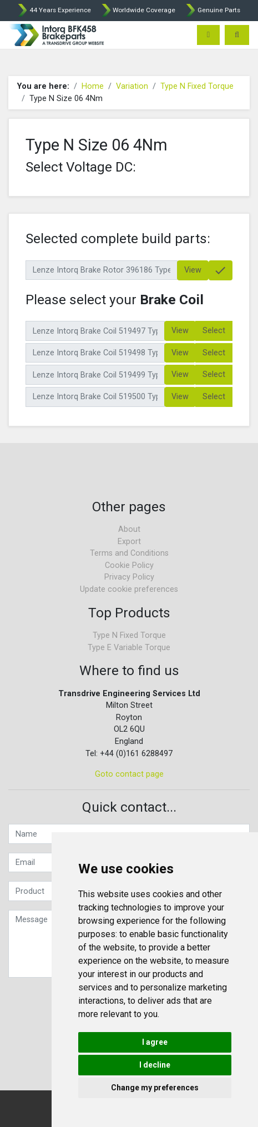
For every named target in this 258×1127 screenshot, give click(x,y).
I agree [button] (155, 1042)
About (129, 529)
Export (129, 541)
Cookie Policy (129, 565)
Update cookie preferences (129, 589)
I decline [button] (154, 1064)
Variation (132, 86)
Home (93, 86)
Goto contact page (129, 774)
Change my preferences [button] (155, 1087)
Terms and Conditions (129, 553)
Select (214, 330)
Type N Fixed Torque (197, 86)
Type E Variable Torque (129, 647)
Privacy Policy (129, 577)
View (192, 270)
